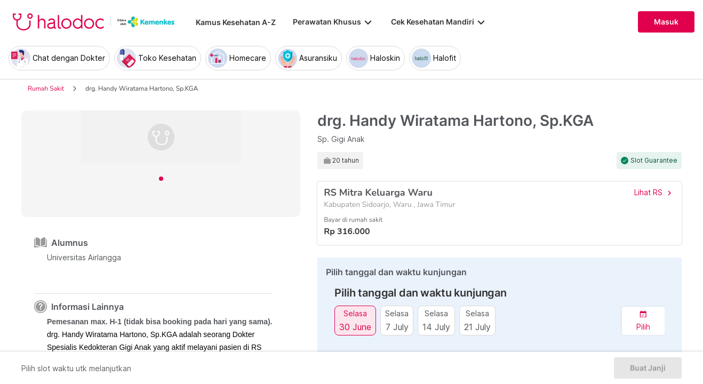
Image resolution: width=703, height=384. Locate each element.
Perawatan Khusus (333, 21)
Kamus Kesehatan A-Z (236, 22)
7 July (397, 327)
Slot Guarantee (653, 160)
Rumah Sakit (46, 88)
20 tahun (345, 160)
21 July (477, 327)
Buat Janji (648, 368)
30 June (355, 327)
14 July (436, 327)
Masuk (666, 22)
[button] (643, 321)
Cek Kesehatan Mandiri (439, 21)
